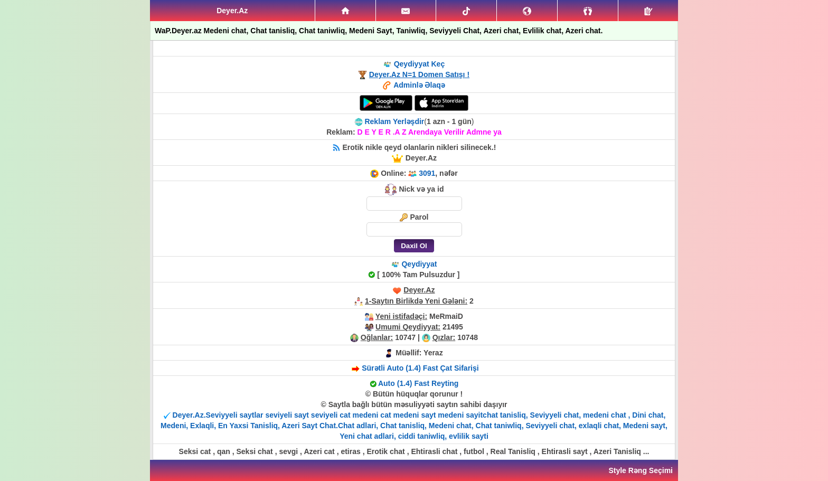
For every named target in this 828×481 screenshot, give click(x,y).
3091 (427, 173)
